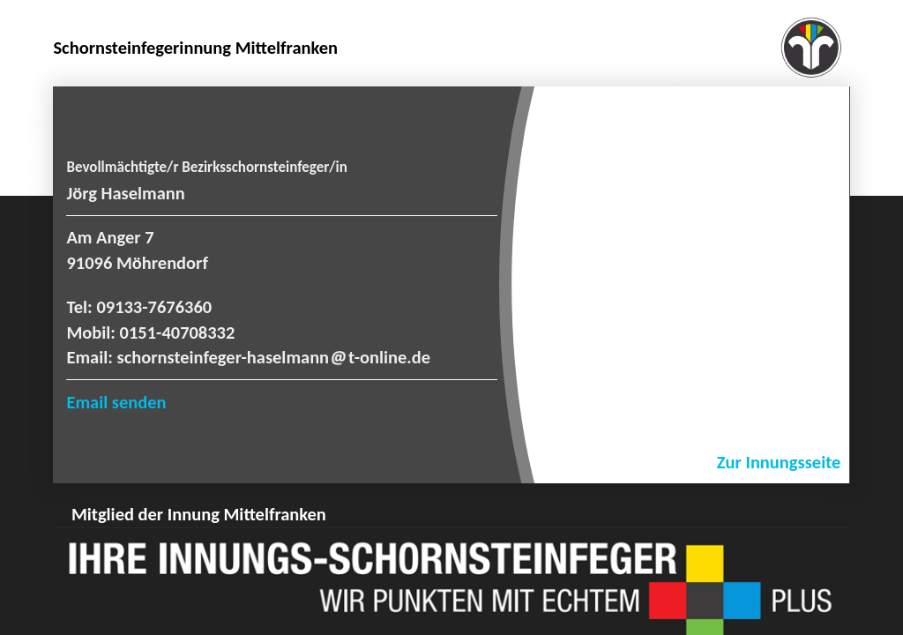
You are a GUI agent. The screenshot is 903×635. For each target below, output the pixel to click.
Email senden (116, 402)
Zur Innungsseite (779, 462)
